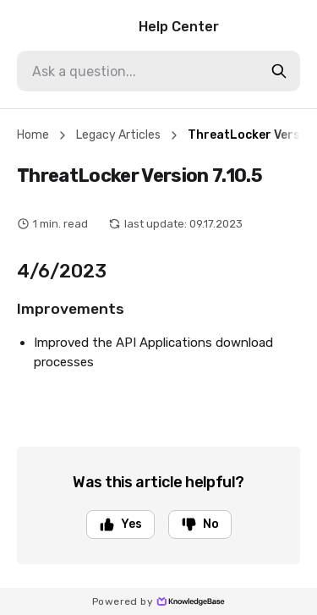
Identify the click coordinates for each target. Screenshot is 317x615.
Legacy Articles (118, 135)
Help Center (118, 27)
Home (33, 135)
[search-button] (279, 71)
